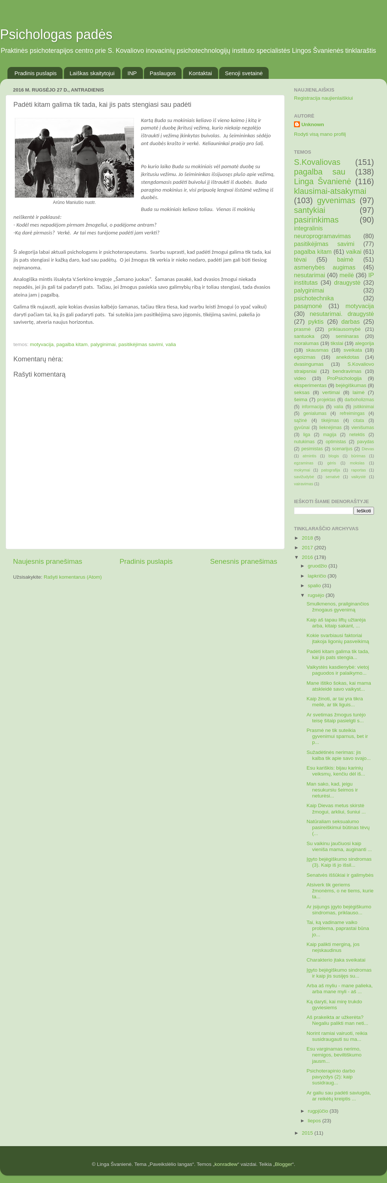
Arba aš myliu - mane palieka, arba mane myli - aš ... (340, 988)
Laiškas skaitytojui (92, 73)
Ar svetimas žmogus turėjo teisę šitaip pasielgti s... (336, 717)
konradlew (226, 1164)
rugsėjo (317, 595)
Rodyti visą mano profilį (320, 134)
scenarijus (342, 448)
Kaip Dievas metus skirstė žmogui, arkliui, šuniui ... (336, 808)
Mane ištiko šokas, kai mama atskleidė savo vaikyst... (339, 686)
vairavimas (303, 484)
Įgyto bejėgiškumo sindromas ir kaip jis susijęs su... (339, 973)
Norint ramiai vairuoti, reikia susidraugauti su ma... (337, 1036)
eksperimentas (310, 385)
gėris (331, 463)
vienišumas (362, 427)
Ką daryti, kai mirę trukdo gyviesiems (334, 1004)
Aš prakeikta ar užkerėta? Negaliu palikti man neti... (337, 1020)
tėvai (300, 259)
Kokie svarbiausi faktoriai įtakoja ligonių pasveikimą (338, 638)
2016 (308, 557)
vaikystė (358, 476)
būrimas (358, 456)
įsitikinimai (364, 406)
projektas (326, 399)
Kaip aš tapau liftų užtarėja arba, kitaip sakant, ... (336, 623)
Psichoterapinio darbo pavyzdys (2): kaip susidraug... (331, 1077)
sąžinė (300, 420)
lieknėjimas (330, 427)
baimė (345, 259)
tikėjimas (330, 420)
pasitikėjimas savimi (140, 344)
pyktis (315, 321)
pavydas (365, 441)
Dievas (368, 449)
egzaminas (303, 463)
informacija (313, 406)
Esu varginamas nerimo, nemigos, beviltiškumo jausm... (334, 1055)
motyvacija (42, 344)
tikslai (336, 343)
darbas (350, 321)
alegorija (364, 343)
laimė (358, 392)
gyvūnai (302, 427)
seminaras (347, 336)
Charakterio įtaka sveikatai (336, 960)
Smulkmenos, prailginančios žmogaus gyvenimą (338, 607)
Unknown (312, 124)
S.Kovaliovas (317, 162)
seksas (302, 392)
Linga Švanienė (322, 181)
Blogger (283, 1164)
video (300, 378)
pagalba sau (319, 171)
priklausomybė (344, 329)
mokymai (302, 470)
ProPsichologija (344, 378)
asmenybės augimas (324, 267)
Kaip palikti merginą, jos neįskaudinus (333, 947)
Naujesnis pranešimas (47, 561)
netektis (357, 434)
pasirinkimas (316, 219)
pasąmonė (308, 306)
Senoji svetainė (244, 73)
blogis (334, 456)
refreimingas (352, 413)
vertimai (331, 392)
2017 (308, 547)
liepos (315, 1120)
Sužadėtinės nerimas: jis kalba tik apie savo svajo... (339, 755)
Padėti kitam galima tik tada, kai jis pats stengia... (338, 654)
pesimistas (312, 448)
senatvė (333, 476)
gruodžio (318, 566)
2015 (308, 1133)
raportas (358, 470)
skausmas (317, 350)
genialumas (314, 413)
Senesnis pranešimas (243, 561)
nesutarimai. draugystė (342, 313)
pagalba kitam (72, 344)
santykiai (309, 210)
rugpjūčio (319, 1111)
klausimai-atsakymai (330, 191)
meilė (346, 275)
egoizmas (305, 357)
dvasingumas (309, 364)
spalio (315, 585)
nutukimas (304, 441)
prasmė (302, 329)
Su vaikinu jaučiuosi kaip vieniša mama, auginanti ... (339, 846)
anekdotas (347, 357)
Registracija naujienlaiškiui (323, 98)
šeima (300, 399)
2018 (308, 538)
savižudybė (304, 476)
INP (132, 73)
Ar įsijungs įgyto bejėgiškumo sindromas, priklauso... (339, 909)
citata (358, 420)
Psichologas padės (56, 34)
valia (171, 344)
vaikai (353, 251)
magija (329, 434)
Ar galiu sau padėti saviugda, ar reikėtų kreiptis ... (339, 1096)
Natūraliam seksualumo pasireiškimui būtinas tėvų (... (338, 827)
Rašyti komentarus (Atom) (73, 577)
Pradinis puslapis (36, 73)
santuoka (304, 336)
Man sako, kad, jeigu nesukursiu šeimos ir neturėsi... (332, 790)
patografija (330, 470)
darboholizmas (359, 399)
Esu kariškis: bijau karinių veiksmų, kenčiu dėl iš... (336, 771)
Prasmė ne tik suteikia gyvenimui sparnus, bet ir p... (337, 736)
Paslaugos (163, 73)
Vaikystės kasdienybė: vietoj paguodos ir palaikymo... (338, 670)
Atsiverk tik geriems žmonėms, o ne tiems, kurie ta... (340, 890)
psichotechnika (314, 298)
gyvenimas (336, 200)
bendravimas (347, 371)
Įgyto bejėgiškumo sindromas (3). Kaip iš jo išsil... (339, 862)
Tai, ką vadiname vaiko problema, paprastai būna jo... (338, 928)
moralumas (306, 343)
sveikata (352, 350)
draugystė (347, 282)
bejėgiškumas (351, 385)
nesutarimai (309, 275)
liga (306, 434)
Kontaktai (200, 73)
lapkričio (317, 576)
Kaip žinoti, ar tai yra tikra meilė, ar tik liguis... (335, 701)
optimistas (336, 441)
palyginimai (103, 344)
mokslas (357, 463)
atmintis (309, 456)
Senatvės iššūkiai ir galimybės (340, 875)
